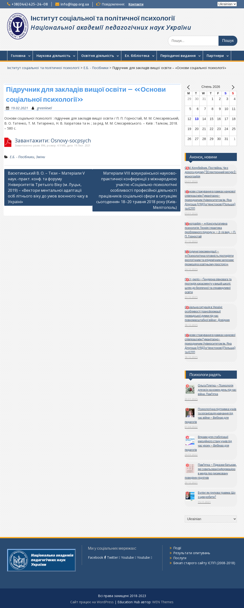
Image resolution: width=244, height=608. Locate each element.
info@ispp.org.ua (75, 4)
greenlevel (44, 108)
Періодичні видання (178, 55)
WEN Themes (162, 602)
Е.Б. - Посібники (95, 67)
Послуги (179, 558)
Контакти (135, 4)
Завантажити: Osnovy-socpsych (53, 141)
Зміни (40, 157)
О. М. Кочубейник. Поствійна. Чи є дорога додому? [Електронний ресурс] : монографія (210, 172)
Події (177, 548)
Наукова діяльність (53, 55)
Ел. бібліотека (137, 55)
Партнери (215, 55)
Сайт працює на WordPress (92, 602)
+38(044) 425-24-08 (29, 4)
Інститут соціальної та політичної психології (102, 18)
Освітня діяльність (97, 55)
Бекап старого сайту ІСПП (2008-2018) (204, 563)
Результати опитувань (191, 553)
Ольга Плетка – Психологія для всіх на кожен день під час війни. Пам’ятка (217, 390)
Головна (18, 55)
